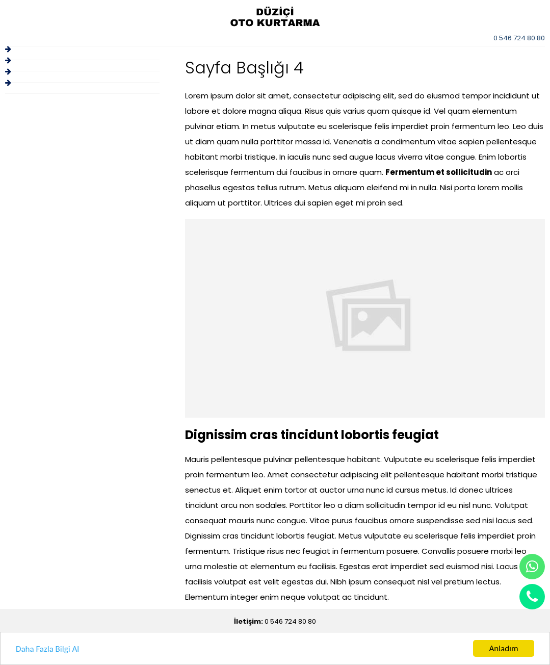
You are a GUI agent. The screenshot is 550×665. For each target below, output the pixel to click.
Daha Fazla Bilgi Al (47, 649)
